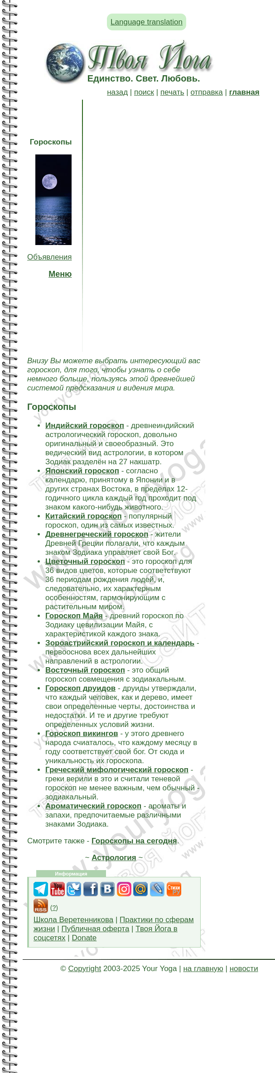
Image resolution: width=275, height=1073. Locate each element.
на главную (203, 968)
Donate (84, 937)
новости (244, 968)
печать (172, 92)
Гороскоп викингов (81, 733)
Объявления (49, 257)
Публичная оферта (95, 928)
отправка (206, 92)
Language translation (147, 22)
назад (117, 92)
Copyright (84, 968)
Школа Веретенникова (73, 919)
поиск (144, 92)
